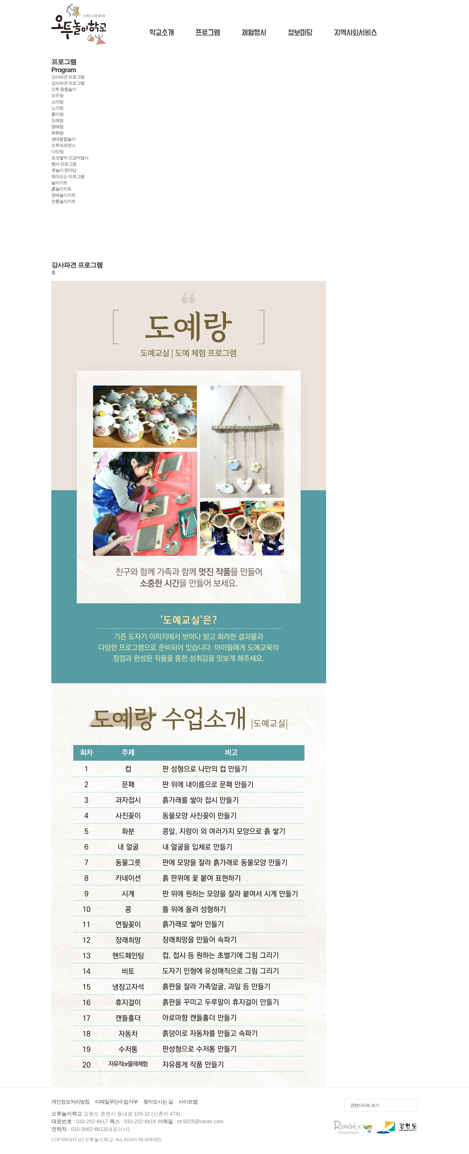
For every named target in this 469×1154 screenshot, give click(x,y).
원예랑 (57, 126)
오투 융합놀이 (63, 89)
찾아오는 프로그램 (67, 176)
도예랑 (57, 120)
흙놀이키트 (61, 188)
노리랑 (57, 108)
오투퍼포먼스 (63, 145)
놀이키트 (59, 182)
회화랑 (57, 132)
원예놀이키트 (63, 195)
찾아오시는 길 (158, 1102)
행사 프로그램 (63, 164)
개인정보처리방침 (70, 1102)
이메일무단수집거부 (116, 1102)
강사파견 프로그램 (67, 83)
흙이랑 (57, 114)
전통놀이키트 (63, 201)
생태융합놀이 (63, 139)
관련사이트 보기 (364, 1105)
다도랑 (57, 151)
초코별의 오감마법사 (69, 157)
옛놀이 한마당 (63, 170)
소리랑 (57, 101)
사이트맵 (187, 1102)
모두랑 (57, 95)
